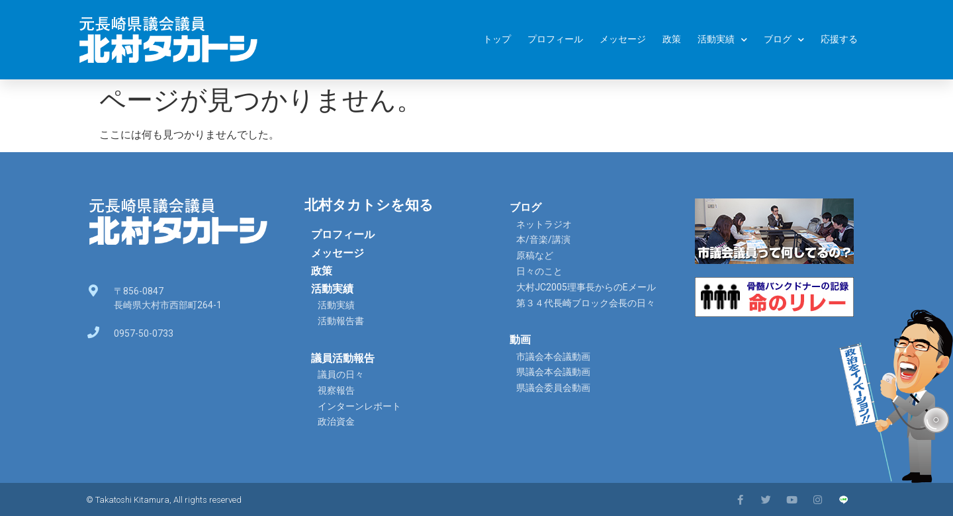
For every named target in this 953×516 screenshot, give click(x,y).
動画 (520, 339)
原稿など (534, 255)
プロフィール (555, 39)
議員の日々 (341, 374)
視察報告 (336, 390)
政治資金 (336, 421)
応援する (839, 39)
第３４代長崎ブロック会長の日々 (585, 303)
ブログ (784, 40)
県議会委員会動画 (553, 387)
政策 (671, 39)
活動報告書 (341, 321)
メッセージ (623, 39)
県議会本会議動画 (553, 371)
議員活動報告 (343, 358)
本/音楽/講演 (543, 239)
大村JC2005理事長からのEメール (586, 287)
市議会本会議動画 (553, 356)
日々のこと (539, 271)
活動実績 (722, 40)
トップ (497, 39)
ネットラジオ (544, 224)
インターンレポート (359, 406)
